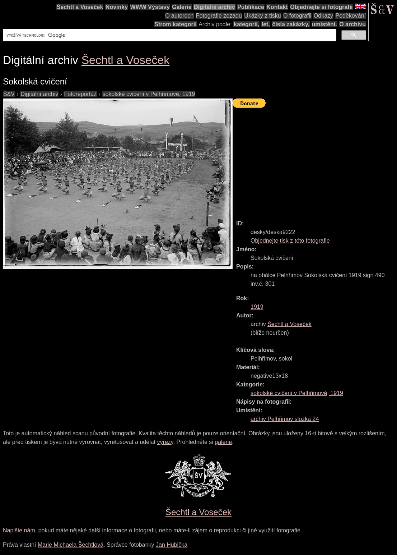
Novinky (117, 7)
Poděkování (350, 16)
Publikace (250, 7)
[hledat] (168, 35)
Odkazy (323, 16)
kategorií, (246, 24)
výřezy (165, 442)
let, (266, 24)
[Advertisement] (315, 160)
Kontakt (277, 7)
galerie (223, 442)
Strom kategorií (175, 24)
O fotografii (297, 16)
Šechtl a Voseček (80, 7)
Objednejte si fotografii (321, 7)
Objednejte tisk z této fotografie (290, 241)
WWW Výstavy (150, 7)
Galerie (181, 7)
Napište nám (19, 530)
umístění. (324, 24)
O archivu (352, 24)
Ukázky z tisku (262, 16)
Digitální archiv (214, 7)
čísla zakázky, (290, 24)
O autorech (179, 16)
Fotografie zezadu (219, 16)
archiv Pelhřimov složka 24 (285, 419)
